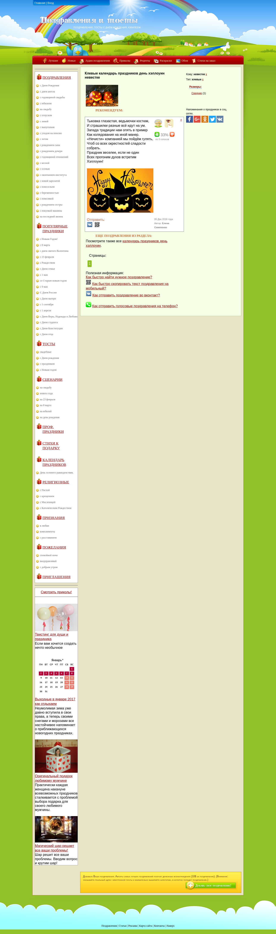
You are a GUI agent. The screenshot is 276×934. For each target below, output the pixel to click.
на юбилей (46, 411)
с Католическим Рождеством (55, 508)
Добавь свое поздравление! (213, 885)
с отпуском (46, 115)
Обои (185, 60)
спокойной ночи (49, 555)
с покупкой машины (51, 210)
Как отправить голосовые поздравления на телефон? (135, 306)
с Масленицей (47, 502)
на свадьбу (46, 109)
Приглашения (56, 577)
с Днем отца (46, 334)
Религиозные (55, 482)
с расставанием (48, 537)
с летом (44, 139)
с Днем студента (49, 322)
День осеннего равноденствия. (57, 472)
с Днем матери (48, 298)
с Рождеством (47, 262)
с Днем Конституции (51, 328)
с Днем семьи (47, 268)
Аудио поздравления (97, 60)
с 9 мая (44, 286)
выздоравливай (48, 561)
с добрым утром (49, 567)
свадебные (46, 351)
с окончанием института (53, 174)
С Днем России (48, 292)
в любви (44, 525)
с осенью (45, 168)
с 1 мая (44, 274)
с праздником (47, 363)
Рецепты (145, 60)
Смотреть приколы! (56, 592)
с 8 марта (45, 245)
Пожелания (54, 547)
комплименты (47, 531)
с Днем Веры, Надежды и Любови (58, 316)
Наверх (171, 925)
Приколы (124, 60)
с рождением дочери (51, 151)
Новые (72, 60)
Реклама (132, 925)
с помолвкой (46, 198)
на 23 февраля (47, 399)
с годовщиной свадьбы (52, 97)
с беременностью (49, 192)
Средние (196, 93)
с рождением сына (50, 145)
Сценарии (52, 380)
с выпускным (47, 127)
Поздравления (56, 78)
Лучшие (53, 60)
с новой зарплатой (50, 180)
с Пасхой (45, 490)
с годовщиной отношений (54, 156)
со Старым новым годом (53, 280)
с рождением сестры (51, 204)
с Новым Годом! (49, 239)
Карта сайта (145, 925)
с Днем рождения (49, 357)
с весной (44, 163)
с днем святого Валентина (54, 250)
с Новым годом (48, 369)
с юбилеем (46, 103)
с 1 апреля (45, 310)
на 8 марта (45, 405)
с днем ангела (47, 91)
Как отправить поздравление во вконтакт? (126, 295)
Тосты (48, 344)
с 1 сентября (46, 304)
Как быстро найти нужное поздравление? (119, 277)
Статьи (122, 925)
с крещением (47, 496)
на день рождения (50, 417)
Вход (50, 3)
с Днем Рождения (49, 85)
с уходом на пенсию (51, 133)
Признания (53, 518)
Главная (39, 3)
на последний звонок (51, 216)
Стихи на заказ (206, 60)
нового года (46, 393)
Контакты (159, 925)
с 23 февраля (47, 256)
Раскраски (166, 60)
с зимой (44, 121)
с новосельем (47, 186)
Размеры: (195, 86)
